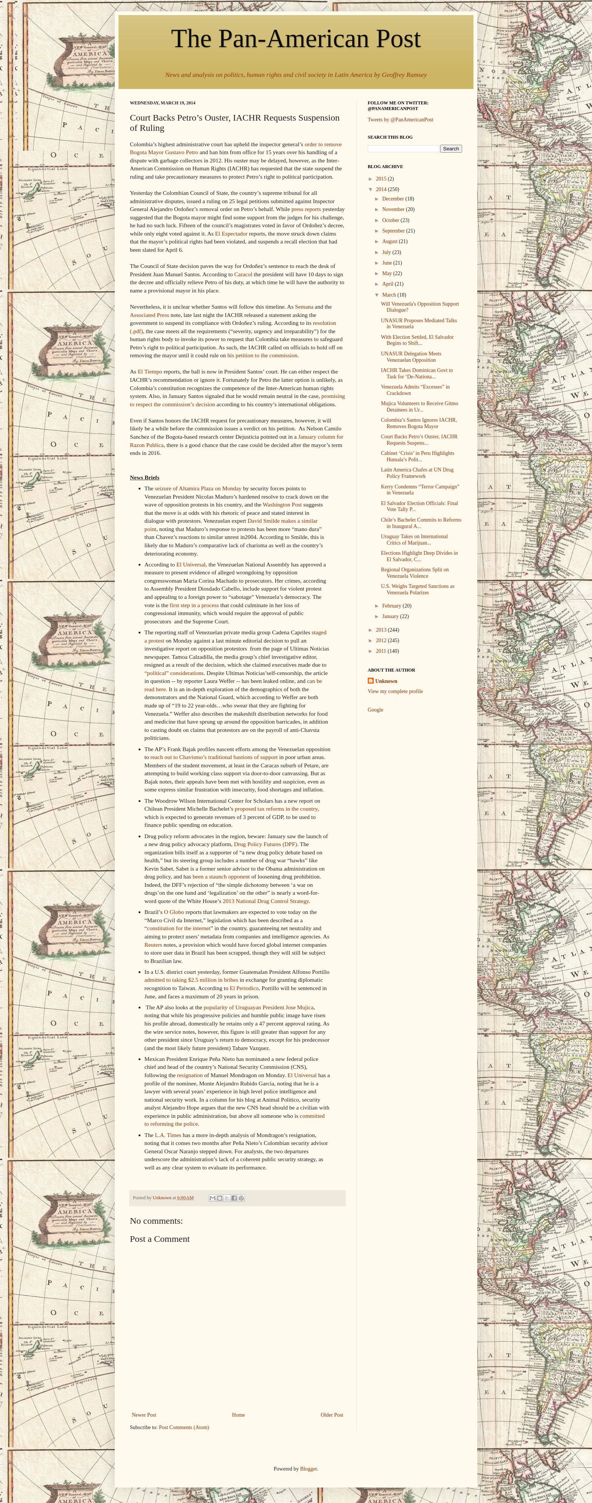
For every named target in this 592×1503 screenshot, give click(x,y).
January (391, 616)
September (394, 231)
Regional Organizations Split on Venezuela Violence (415, 573)
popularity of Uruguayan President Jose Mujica (258, 1007)
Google (375, 710)
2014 (382, 189)
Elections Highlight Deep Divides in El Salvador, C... (419, 556)
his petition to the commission (262, 355)
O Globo (174, 912)
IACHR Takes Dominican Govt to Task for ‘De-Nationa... (417, 373)
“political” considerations (174, 673)
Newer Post (144, 1415)
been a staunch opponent (221, 876)
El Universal (190, 564)
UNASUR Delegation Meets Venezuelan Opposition (411, 357)
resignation (190, 1075)
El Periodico (244, 988)
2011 (382, 651)
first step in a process (194, 605)
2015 (382, 179)
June (387, 263)
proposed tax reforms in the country (276, 808)
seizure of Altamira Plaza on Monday (198, 488)
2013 (382, 630)
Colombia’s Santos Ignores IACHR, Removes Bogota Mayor (419, 423)
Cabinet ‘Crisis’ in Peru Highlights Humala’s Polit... (417, 456)
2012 (382, 640)
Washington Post (282, 504)
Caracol (243, 274)
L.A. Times (168, 1135)
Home (238, 1415)
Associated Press (149, 315)
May (387, 273)
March (389, 295)
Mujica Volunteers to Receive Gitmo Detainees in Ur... (419, 407)
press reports (306, 209)
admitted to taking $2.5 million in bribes (191, 979)
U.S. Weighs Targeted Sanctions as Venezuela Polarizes (418, 589)
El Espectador (231, 233)
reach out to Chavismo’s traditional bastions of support (214, 757)
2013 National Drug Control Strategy (266, 901)
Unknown (386, 681)
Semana (304, 306)
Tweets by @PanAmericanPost (400, 119)
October (391, 220)
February (392, 606)
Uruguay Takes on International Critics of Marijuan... (414, 540)
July (387, 252)
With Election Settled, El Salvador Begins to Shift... (417, 340)
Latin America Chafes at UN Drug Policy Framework (417, 473)
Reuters (153, 944)
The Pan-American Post (296, 38)
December (393, 199)
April (388, 284)
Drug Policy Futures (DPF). (266, 844)
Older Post (332, 1415)
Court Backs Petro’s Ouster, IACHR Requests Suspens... (419, 440)
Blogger (308, 1469)
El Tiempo (150, 371)
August (390, 241)
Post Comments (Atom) (184, 1427)
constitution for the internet (178, 928)
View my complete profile (395, 691)
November (394, 209)
